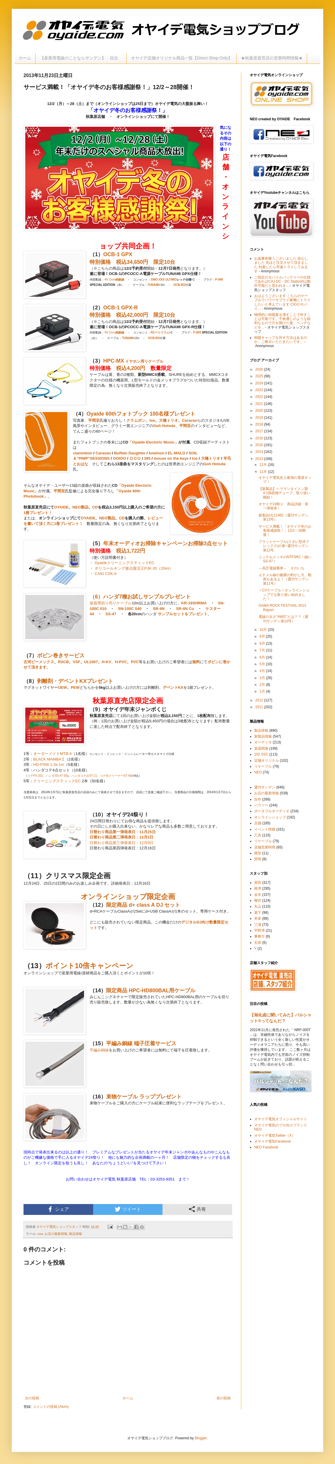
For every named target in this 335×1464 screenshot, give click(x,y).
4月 (262, 671)
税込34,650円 (132, 262)
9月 (262, 636)
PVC (135, 662)
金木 (257, 895)
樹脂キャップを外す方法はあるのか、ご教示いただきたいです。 (280, 340)
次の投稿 (32, 1398)
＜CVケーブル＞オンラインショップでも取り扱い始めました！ (284, 594)
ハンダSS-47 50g (57, 775)
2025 (259, 376)
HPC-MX (113, 361)
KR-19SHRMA (194, 603)
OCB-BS (179, 284)
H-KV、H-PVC (114, 662)
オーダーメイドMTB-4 (52, 753)
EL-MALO (176, 453)
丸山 (257, 906)
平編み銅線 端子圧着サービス (141, 1043)
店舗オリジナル (266, 760)
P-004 (197, 332)
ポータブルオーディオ (271, 811)
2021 (259, 404)
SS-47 (110, 614)
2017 (259, 431)
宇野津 (259, 930)
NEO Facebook (266, 1147)
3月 (262, 678)
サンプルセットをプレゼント (182, 614)
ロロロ (134, 458)
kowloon (156, 453)
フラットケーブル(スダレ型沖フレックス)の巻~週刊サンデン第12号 (284, 546)
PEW (75, 687)
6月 (262, 657)
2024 (259, 383)
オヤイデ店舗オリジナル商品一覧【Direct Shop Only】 (181, 58)
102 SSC (261, 754)
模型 (257, 853)
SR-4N (159, 608)
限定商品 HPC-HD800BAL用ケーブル (150, 990)
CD (95, 507)
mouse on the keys (171, 458)
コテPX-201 (35, 775)
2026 (259, 369)
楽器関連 (261, 748)
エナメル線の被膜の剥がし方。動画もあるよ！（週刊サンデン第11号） (285, 579)
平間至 (94, 420)
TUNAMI (153, 284)
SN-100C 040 (129, 608)
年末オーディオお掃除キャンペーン (145, 543)
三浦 (257, 925)
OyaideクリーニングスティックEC (124, 563)
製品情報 (75, 1233)
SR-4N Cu (185, 608)
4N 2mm (114, 279)
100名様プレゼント (172, 414)
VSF (76, 662)
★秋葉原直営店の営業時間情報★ (272, 58)
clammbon (82, 453)
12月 (263, 465)
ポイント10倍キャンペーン (90, 966)
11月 (263, 472)
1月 (262, 691)
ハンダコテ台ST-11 (84, 775)
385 (147, 458)
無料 (196, 662)
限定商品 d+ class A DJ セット (143, 905)
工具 (257, 835)
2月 (262, 685)
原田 (257, 883)
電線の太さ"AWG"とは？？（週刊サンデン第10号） (283, 619)
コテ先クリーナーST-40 (115, 775)
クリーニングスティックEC (57, 781)
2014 (259, 452)
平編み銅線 (99, 1050)
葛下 (257, 913)
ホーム (25, 58)
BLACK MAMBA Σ (48, 759)
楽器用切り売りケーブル (111, 603)
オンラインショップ (270, 817)
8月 (262, 643)
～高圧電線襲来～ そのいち (281, 568)
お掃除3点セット (208, 543)
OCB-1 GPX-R (120, 308)
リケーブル (153, 361)
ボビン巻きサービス (61, 655)
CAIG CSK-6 (106, 573)
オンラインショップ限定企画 (128, 897)
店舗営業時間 (264, 847)
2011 (259, 707)
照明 (257, 859)
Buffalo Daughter (129, 453)
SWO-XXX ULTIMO (164, 279)
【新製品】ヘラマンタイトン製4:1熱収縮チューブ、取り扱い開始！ (284, 493)
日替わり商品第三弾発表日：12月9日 (121, 843)
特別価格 (100, 262)
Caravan (189, 420)
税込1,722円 (130, 551)
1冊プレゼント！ (38, 513)
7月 (262, 650)
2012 (259, 700)
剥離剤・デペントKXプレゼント (75, 681)
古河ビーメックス (39, 662)
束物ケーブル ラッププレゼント (144, 1097)
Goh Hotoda (164, 425)
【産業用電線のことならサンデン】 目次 (81, 58)
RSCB (63, 662)
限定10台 (164, 262)
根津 (257, 888)
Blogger (201, 1438)
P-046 (219, 279)
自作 (257, 799)
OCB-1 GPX (117, 254)
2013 (259, 459)
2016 (259, 438)
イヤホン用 (134, 361)
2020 (259, 410)
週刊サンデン (264, 787)
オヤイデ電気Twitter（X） (274, 1135)
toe (152, 420)
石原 (257, 943)
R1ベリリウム (160, 332)
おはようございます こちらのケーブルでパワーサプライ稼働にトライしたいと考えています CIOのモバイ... (282, 302)
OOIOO (119, 458)
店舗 (257, 823)
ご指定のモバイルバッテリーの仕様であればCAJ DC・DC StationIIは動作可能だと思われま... (282, 281)
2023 (259, 390)
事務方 (259, 936)
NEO (258, 772)
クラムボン (135, 420)
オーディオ (263, 742)
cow (40, 1233)
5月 (262, 664)
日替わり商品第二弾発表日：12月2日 (121, 837)
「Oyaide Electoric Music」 (153, 442)
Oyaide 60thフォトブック (117, 414)
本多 (257, 918)
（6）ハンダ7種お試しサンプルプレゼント (140, 597)
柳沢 (257, 900)
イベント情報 (264, 829)
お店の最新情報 (56, 1233)
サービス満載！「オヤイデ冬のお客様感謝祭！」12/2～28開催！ (285, 530)
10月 (263, 630)
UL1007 (91, 662)
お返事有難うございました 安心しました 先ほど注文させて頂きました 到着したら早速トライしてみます (281, 264)
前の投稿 (224, 1398)
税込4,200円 (130, 368)
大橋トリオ (168, 420)
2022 (259, 397)
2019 (259, 418)
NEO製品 (80, 507)
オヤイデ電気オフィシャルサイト (280, 1119)
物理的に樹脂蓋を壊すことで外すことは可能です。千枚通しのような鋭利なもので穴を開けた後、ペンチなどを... (282, 321)
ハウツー (261, 805)
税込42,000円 (132, 315)
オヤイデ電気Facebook (272, 1141)
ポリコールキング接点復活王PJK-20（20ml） (134, 568)
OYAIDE (61, 507)
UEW (62, 687)
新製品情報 (263, 736)
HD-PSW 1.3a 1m (48, 764)
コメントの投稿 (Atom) (51, 1407)
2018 (259, 424)
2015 (259, 445)
